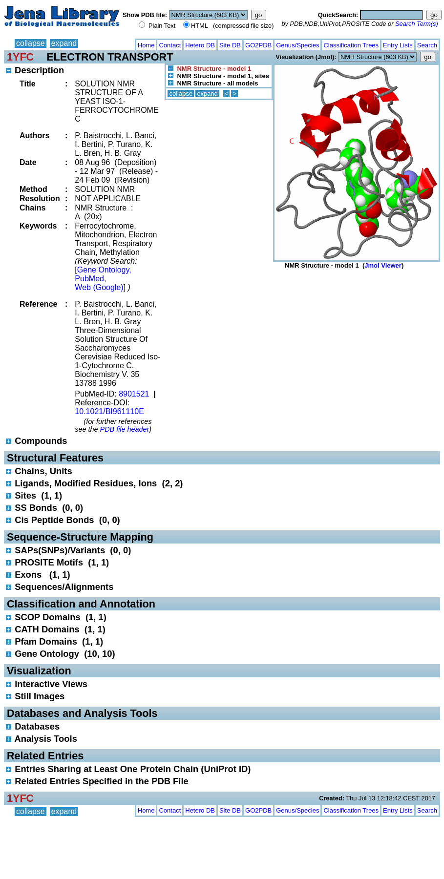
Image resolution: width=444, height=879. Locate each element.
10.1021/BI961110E (109, 411)
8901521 (134, 394)
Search (427, 45)
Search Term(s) (416, 23)
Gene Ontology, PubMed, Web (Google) (103, 279)
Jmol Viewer (383, 265)
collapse (30, 43)
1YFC (20, 57)
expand (64, 43)
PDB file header (124, 429)
